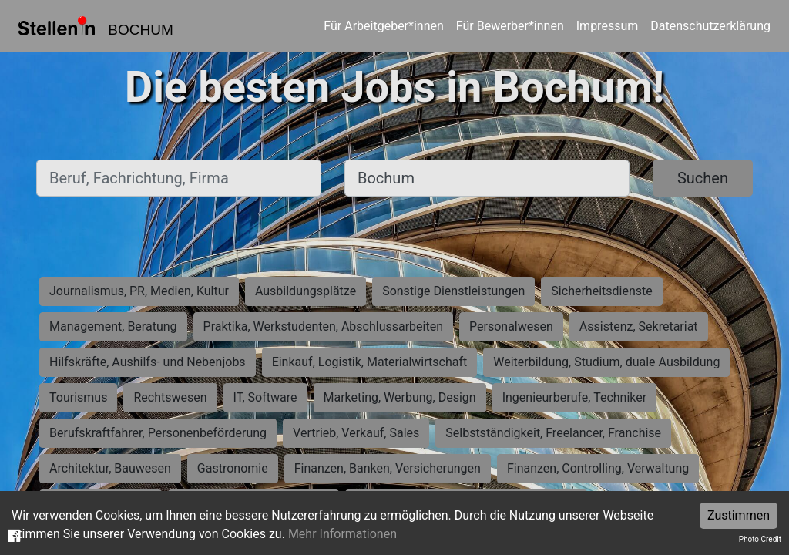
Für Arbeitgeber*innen (383, 25)
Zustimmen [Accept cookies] (738, 515)
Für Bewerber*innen (510, 25)
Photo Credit (760, 539)
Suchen (702, 178)
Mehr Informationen (342, 533)
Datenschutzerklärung (710, 25)
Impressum (607, 25)
